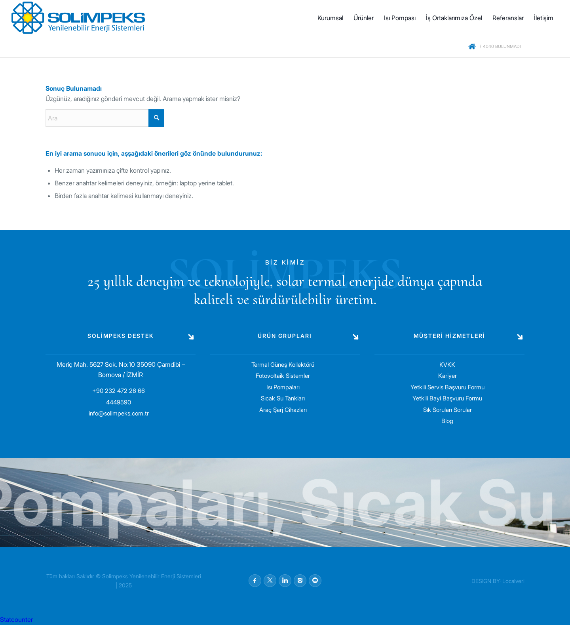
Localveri (513, 580)
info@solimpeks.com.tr (119, 413)
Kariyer (447, 375)
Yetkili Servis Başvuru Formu (447, 387)
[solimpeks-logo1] (78, 18)
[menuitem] (330, 18)
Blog (447, 421)
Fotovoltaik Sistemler (283, 375)
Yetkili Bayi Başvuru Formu (447, 398)
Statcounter (16, 619)
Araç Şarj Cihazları (283, 409)
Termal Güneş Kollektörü (282, 364)
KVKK (447, 364)
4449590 (118, 402)
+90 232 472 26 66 (118, 390)
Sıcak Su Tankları (283, 398)
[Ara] (105, 118)
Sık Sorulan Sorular (447, 409)
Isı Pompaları (283, 387)
